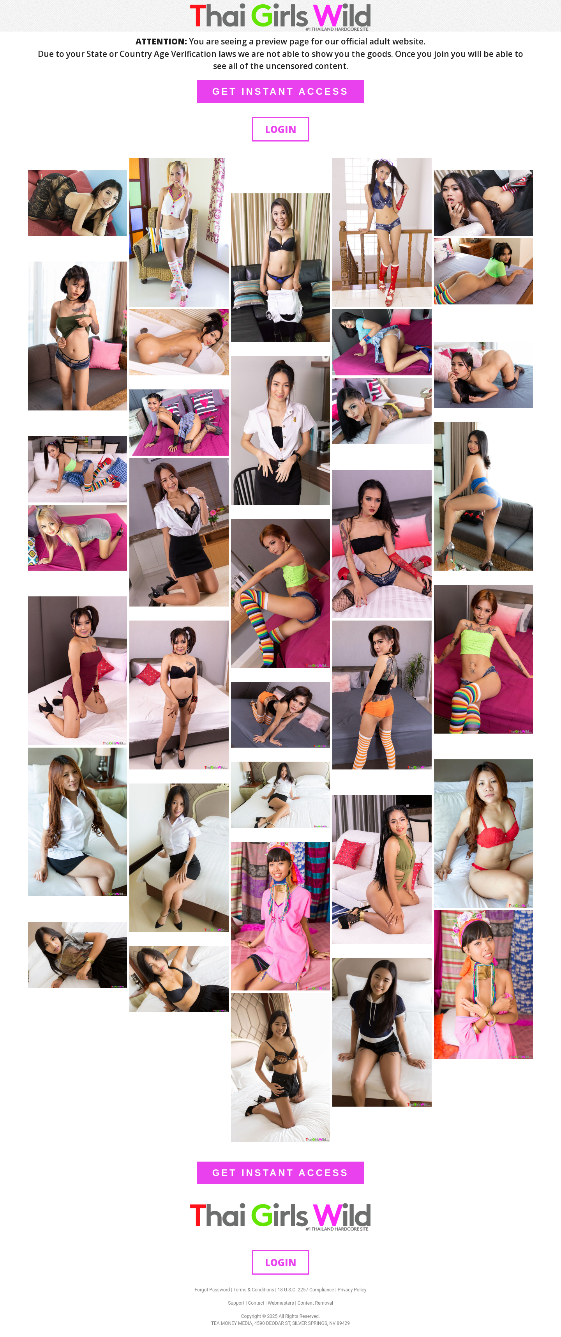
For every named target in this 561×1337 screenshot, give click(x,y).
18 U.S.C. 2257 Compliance (306, 1290)
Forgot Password (212, 1290)
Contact (256, 1303)
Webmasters (281, 1303)
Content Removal (315, 1303)
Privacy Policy (352, 1290)
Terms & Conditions (253, 1290)
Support (236, 1303)
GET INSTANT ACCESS (280, 91)
